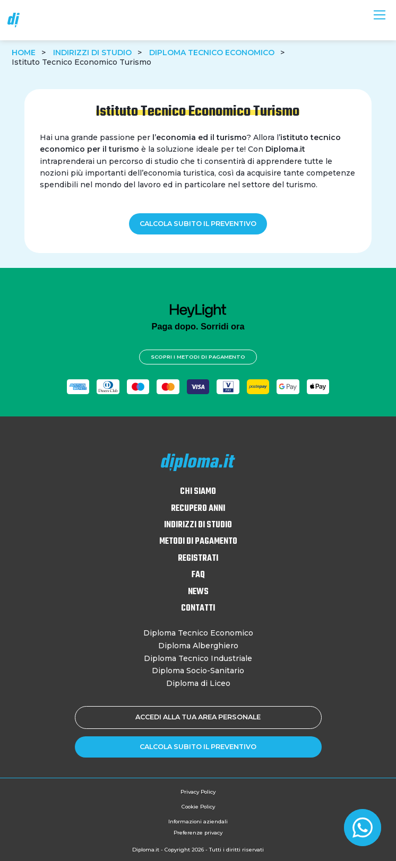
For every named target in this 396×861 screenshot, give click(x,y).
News (198, 592)
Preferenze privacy (198, 833)
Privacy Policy (198, 792)
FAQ (198, 575)
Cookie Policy (198, 807)
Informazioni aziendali (198, 821)
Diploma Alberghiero (198, 645)
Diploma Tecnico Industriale (198, 658)
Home (24, 52)
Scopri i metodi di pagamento (198, 357)
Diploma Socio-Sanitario (198, 670)
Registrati (198, 559)
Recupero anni (198, 509)
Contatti (198, 608)
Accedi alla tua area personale (198, 717)
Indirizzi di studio (92, 52)
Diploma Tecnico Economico (211, 52)
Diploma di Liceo (198, 683)
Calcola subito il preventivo (198, 224)
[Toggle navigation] (379, 14)
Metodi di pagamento (198, 542)
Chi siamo (198, 492)
